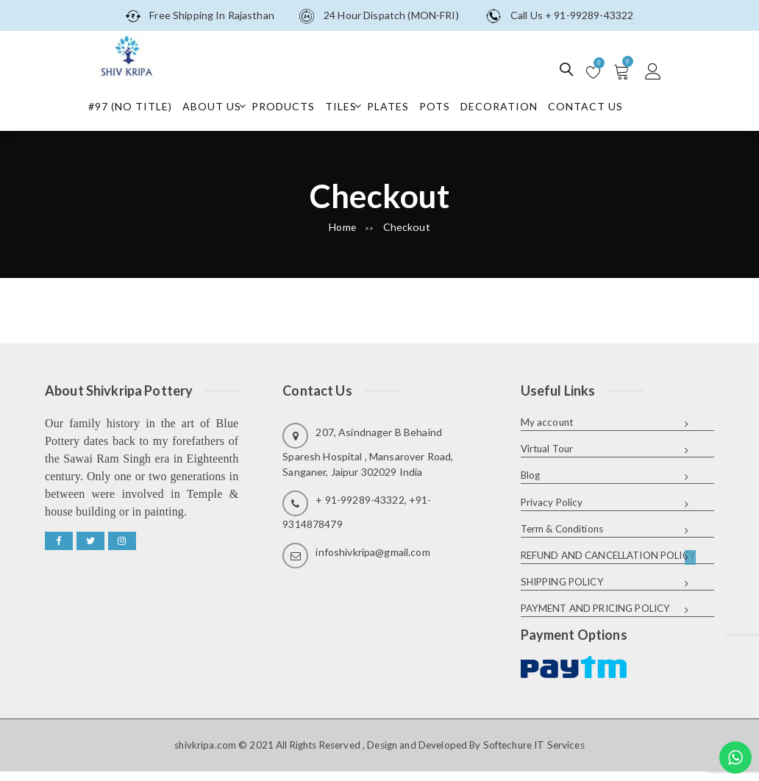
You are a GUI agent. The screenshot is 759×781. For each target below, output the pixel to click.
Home (343, 227)
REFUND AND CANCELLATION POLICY (608, 554)
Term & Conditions (562, 528)
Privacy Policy (552, 501)
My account (547, 422)
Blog (531, 475)
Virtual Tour (547, 448)
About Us (220, 105)
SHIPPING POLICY (562, 581)
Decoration (507, 105)
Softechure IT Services (533, 743)
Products (292, 105)
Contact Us (594, 105)
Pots (443, 105)
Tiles (350, 105)
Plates (397, 105)
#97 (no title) (139, 105)
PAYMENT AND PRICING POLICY (596, 607)
